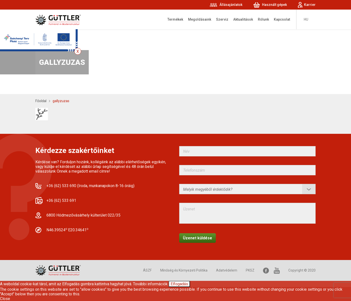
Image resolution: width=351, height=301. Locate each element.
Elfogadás (179, 284)
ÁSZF (147, 270)
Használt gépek (274, 5)
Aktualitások (243, 19)
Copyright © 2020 (302, 270)
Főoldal (40, 101)
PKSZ (250, 270)
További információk (150, 284)
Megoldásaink (199, 19)
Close (5, 298)
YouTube (277, 270)
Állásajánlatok (230, 5)
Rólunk (263, 19)
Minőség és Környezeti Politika (183, 270)
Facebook (266, 270)
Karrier (310, 5)
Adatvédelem (226, 270)
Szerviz (222, 19)
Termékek (175, 19)
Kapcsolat (282, 19)
